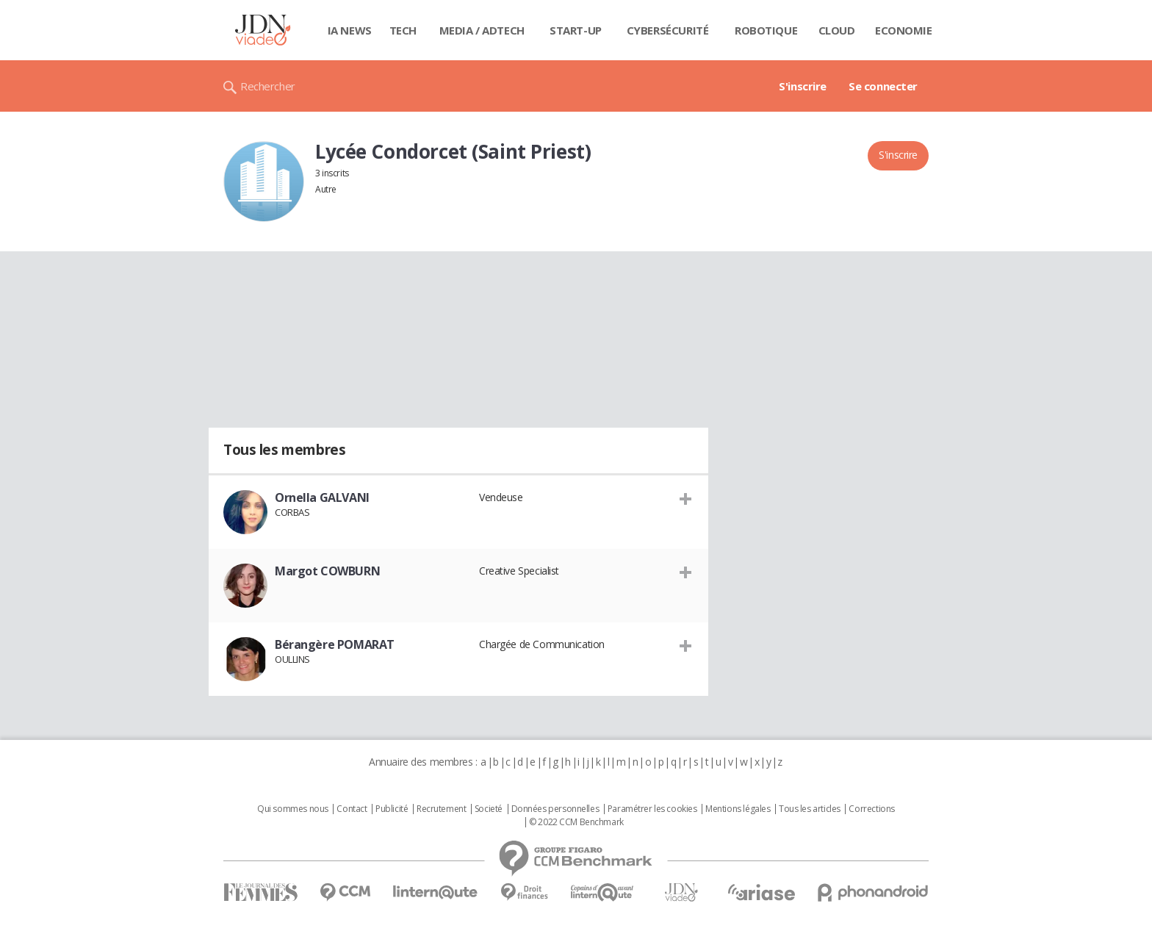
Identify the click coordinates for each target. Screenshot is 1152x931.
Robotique (766, 30)
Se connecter (883, 86)
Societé (489, 809)
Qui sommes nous (292, 809)
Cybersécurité (668, 30)
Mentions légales (737, 809)
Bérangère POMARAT (335, 644)
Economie (903, 30)
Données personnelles (555, 809)
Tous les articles (809, 809)
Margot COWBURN (327, 571)
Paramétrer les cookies (652, 809)
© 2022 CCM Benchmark (576, 822)
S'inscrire (803, 86)
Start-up (576, 30)
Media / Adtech (482, 30)
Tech (403, 30)
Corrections (871, 809)
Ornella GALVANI (322, 497)
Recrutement (441, 809)
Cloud (836, 30)
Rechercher (267, 86)
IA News (350, 30)
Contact (351, 809)
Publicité (391, 809)
